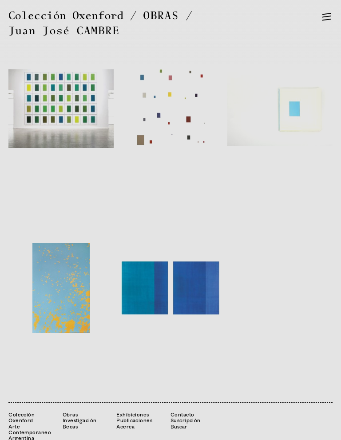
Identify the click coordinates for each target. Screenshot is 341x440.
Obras (70, 414)
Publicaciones (134, 420)
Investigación (80, 420)
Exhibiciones (132, 414)
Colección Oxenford (65, 15)
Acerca (125, 426)
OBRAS (161, 15)
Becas (70, 426)
